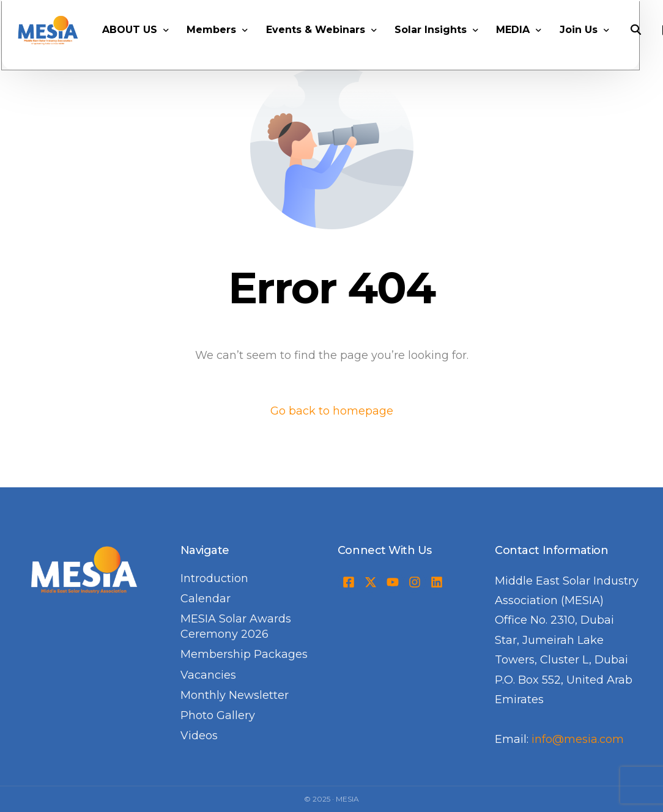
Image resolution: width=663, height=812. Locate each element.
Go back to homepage (331, 411)
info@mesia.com (578, 739)
